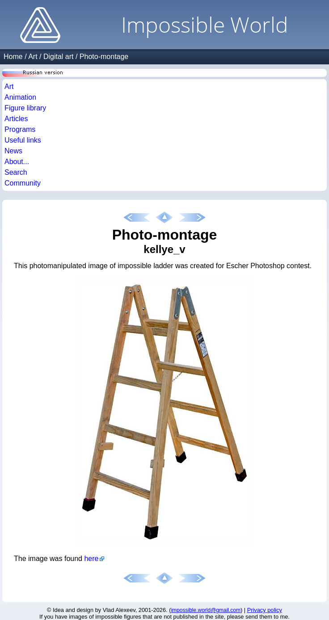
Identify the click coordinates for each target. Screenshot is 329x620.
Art (32, 56)
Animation (20, 97)
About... (16, 161)
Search (15, 172)
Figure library (25, 108)
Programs (19, 129)
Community (22, 183)
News (13, 151)
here (91, 558)
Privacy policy (264, 610)
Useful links (22, 140)
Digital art (58, 56)
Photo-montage (104, 56)
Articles (16, 118)
